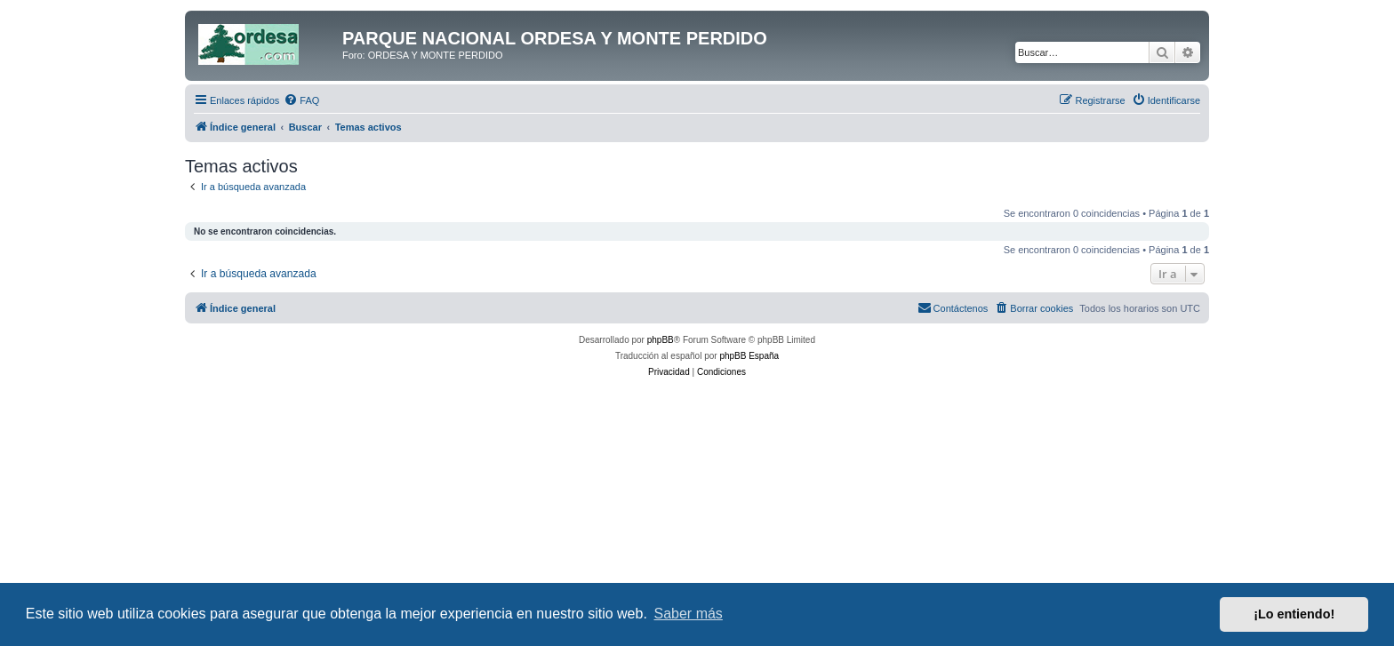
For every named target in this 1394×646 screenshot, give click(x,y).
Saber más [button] (688, 613)
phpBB (660, 340)
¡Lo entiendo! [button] (1294, 614)
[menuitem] (301, 100)
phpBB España (749, 356)
